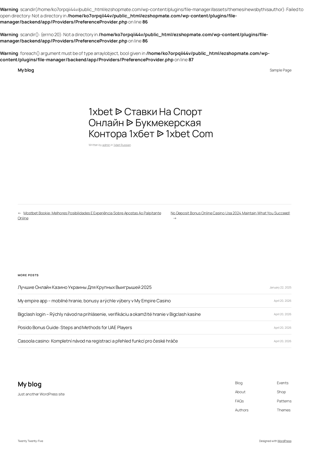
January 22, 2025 (280, 287)
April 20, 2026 (282, 301)
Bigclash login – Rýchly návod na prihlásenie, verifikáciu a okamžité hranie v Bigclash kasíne (109, 314)
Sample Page (280, 70)
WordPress (284, 441)
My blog (26, 70)
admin (106, 145)
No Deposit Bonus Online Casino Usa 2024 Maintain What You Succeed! (230, 212)
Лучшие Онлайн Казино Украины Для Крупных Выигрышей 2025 (85, 287)
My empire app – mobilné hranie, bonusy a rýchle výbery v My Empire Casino (94, 300)
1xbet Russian (122, 145)
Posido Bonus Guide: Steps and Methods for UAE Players (75, 327)
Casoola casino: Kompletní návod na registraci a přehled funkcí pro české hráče (98, 341)
